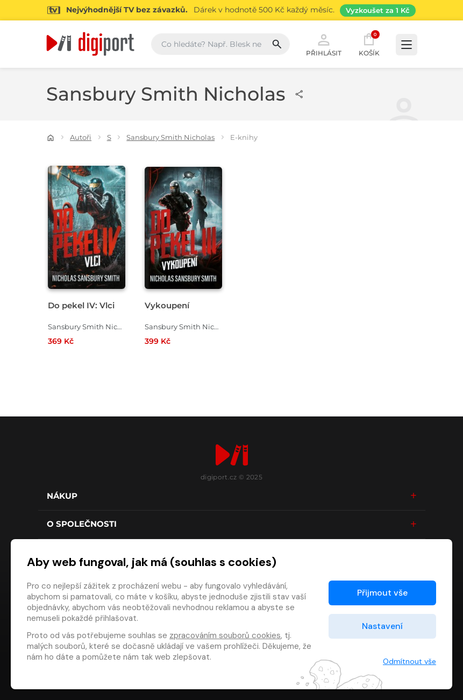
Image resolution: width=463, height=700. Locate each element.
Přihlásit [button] (323, 44)
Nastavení (382, 626)
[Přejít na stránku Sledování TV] (231, 10)
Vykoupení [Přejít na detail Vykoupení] (167, 305)
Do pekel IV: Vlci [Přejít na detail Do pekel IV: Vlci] (81, 305)
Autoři (80, 137)
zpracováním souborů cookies (225, 635)
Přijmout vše (382, 592)
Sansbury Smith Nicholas (170, 137)
